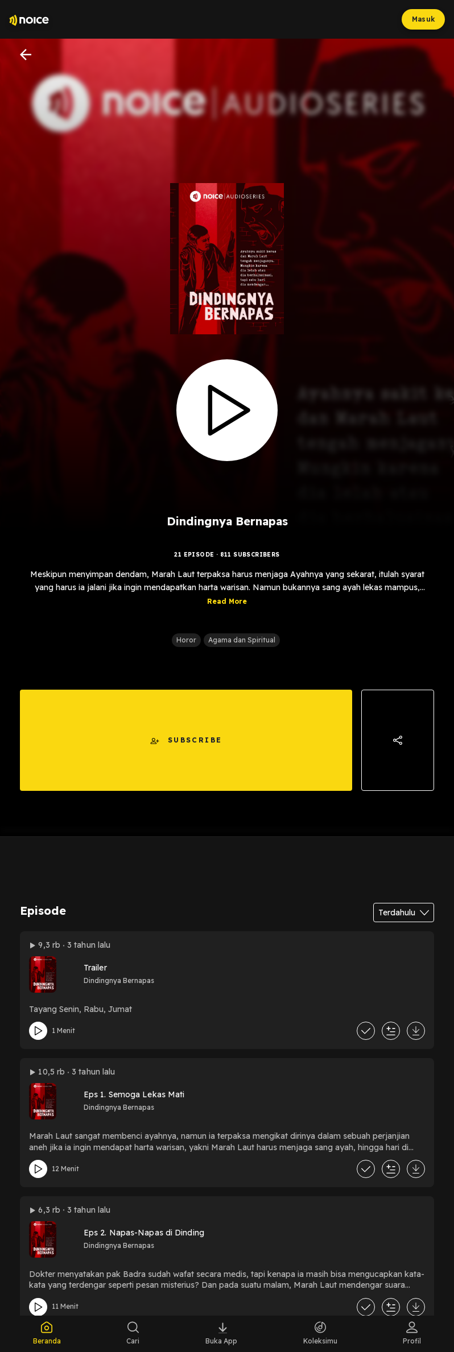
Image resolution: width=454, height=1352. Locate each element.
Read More (227, 610)
